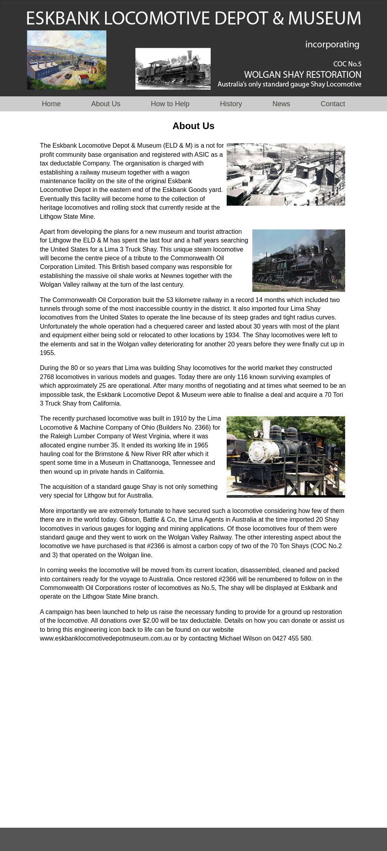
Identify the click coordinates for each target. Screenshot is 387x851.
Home (51, 104)
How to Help (171, 104)
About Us (106, 104)
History (231, 104)
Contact (333, 104)
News (281, 104)
